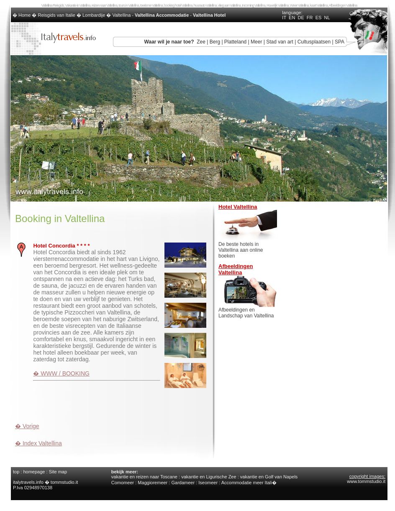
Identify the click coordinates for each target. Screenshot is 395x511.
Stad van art (279, 42)
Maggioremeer (152, 482)
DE (301, 17)
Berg (215, 42)
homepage (34, 471)
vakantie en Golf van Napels (269, 476)
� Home (22, 15)
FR (310, 17)
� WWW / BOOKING (61, 373)
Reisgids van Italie (56, 15)
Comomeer (122, 482)
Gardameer (183, 482)
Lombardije (93, 15)
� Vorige (27, 426)
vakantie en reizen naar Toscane (144, 476)
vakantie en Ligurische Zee (208, 476)
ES (318, 17)
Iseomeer (208, 482)
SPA (339, 42)
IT (284, 17)
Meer (256, 42)
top (16, 471)
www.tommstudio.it (366, 481)
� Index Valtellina (38, 443)
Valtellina (121, 15)
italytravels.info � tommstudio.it (46, 482)
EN (292, 17)
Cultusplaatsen (314, 42)
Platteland (235, 42)
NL (327, 17)
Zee (201, 42)
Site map (58, 471)
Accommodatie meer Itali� (249, 482)
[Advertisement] (113, 402)
